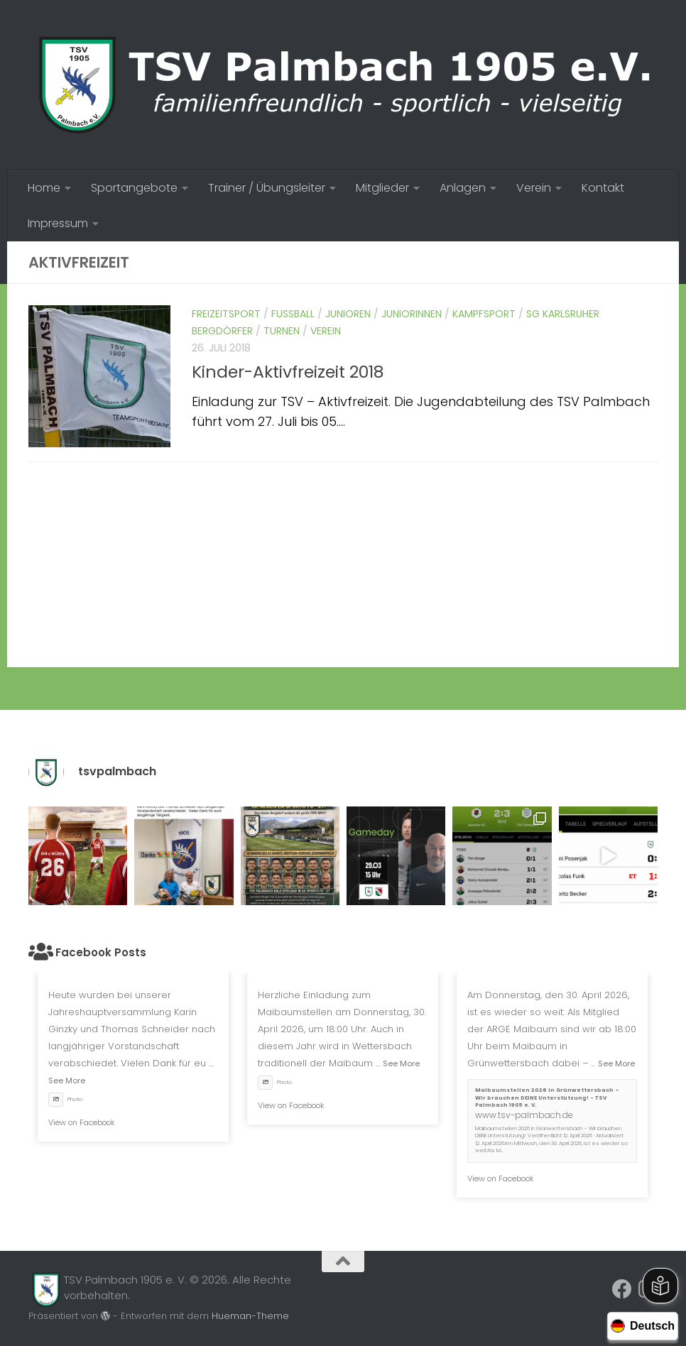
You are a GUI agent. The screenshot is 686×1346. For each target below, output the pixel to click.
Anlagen (463, 188)
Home (44, 188)
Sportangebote (134, 188)
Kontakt (603, 188)
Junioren (348, 314)
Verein (533, 188)
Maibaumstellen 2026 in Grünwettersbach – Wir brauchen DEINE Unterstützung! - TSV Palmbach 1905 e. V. (547, 1097)
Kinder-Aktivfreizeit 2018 (288, 371)
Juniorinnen (411, 314)
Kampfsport (484, 314)
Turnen (281, 331)
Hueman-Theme (250, 1316)
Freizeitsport (226, 314)
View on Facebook (81, 1122)
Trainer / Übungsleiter (266, 188)
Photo (65, 1099)
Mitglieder (382, 188)
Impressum (58, 223)
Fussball (293, 314)
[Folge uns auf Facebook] (622, 1289)
